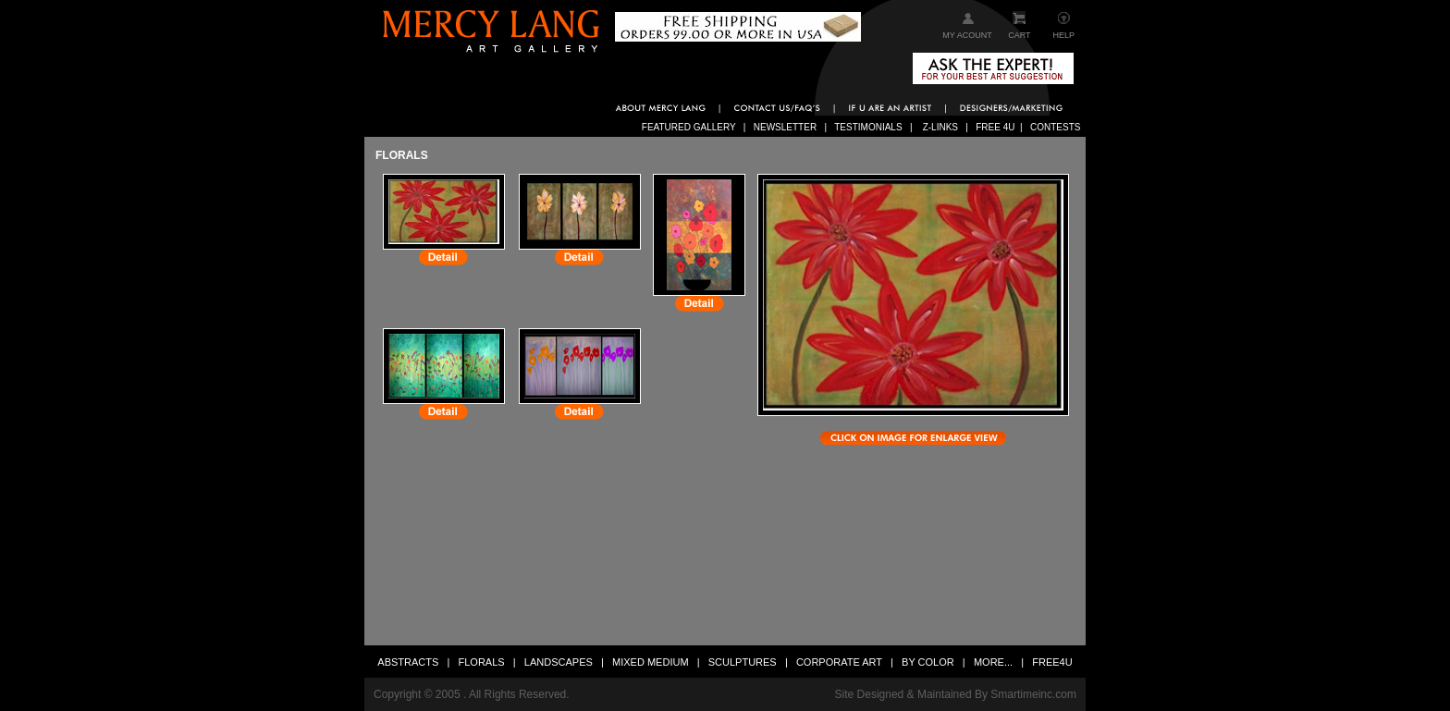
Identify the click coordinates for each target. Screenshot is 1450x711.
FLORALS (482, 662)
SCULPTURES (742, 662)
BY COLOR (928, 662)
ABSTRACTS (407, 662)
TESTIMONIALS (869, 127)
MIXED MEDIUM (650, 662)
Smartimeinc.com (1033, 694)
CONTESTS (1055, 127)
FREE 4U (995, 127)
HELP (1064, 35)
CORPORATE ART (839, 662)
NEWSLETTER (786, 127)
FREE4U (1052, 662)
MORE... (994, 662)
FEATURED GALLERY (690, 127)
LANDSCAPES (558, 662)
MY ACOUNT (966, 35)
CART (1019, 35)
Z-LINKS (942, 127)
